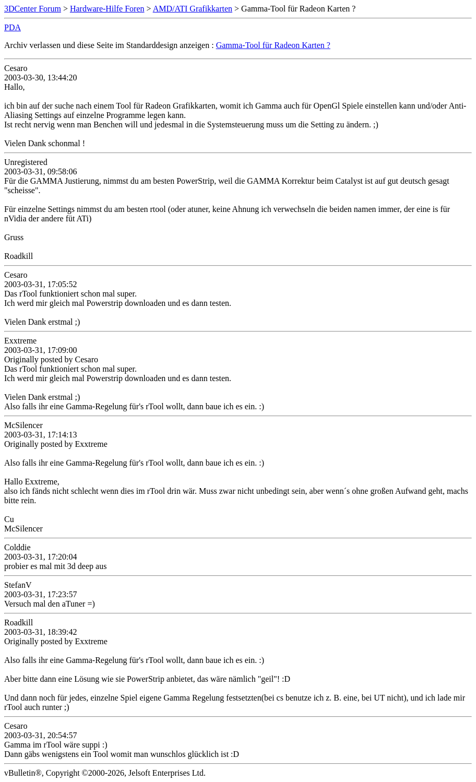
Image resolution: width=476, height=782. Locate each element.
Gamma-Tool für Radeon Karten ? (273, 45)
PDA (12, 27)
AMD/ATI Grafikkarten (192, 8)
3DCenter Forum (32, 8)
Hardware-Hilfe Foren (107, 8)
